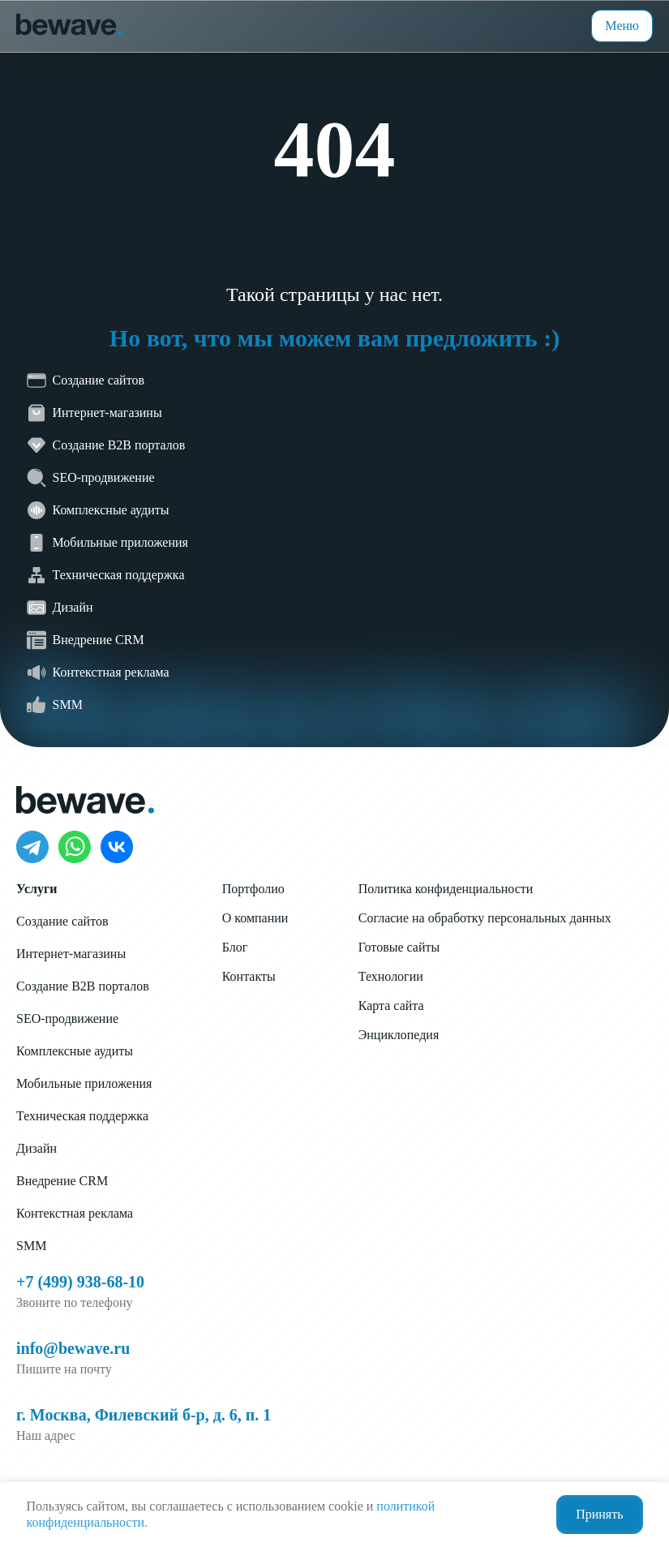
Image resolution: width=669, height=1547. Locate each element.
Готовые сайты (399, 947)
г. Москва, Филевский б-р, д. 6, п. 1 (143, 1415)
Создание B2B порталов (82, 986)
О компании (255, 918)
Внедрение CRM (62, 1181)
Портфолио (253, 889)
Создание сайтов (62, 921)
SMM (31, 1246)
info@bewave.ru (73, 1348)
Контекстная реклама (74, 1213)
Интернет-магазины (71, 953)
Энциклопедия (399, 1035)
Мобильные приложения (84, 1083)
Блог (235, 947)
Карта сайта (391, 1005)
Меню (622, 25)
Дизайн (36, 1148)
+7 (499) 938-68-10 (80, 1282)
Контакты (249, 976)
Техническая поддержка (82, 1116)
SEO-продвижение (67, 1018)
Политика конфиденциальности (446, 889)
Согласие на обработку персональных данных (484, 918)
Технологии (390, 976)
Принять (599, 1514)
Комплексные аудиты (74, 1051)
